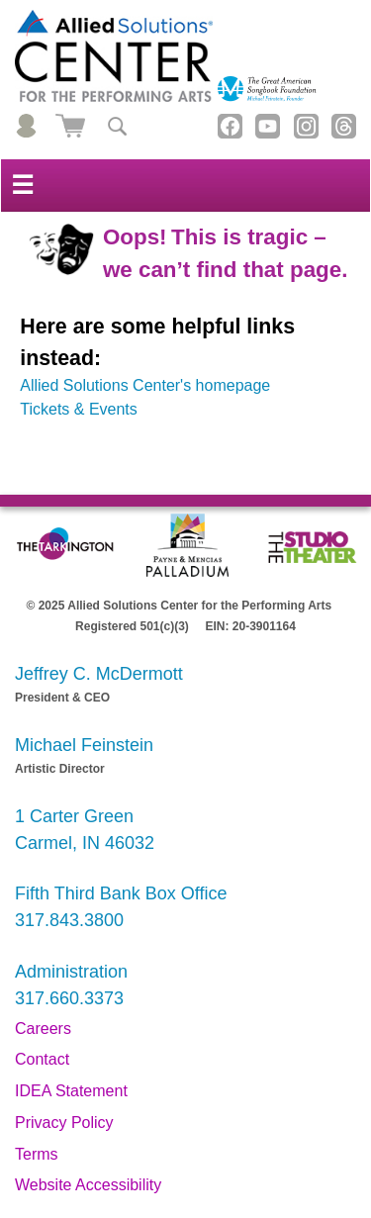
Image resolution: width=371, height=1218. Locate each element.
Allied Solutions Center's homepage (145, 385)
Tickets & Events (79, 409)
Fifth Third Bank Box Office (121, 893)
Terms (36, 1154)
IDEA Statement (71, 1090)
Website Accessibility (88, 1184)
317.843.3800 (69, 920)
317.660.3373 (69, 998)
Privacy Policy (64, 1122)
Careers (43, 1028)
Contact (42, 1059)
